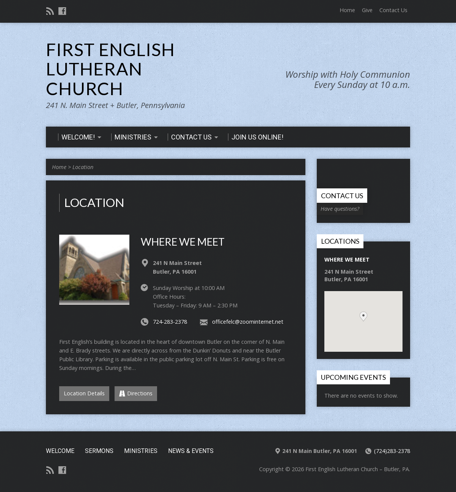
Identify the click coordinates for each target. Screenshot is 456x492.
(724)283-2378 (392, 450)
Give (367, 10)
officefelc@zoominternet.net (247, 321)
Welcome (60, 450)
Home (347, 10)
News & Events (191, 450)
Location (82, 167)
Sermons (99, 450)
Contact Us (393, 10)
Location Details (84, 393)
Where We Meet (183, 241)
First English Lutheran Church (110, 69)
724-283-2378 (170, 321)
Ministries (140, 450)
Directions (136, 393)
